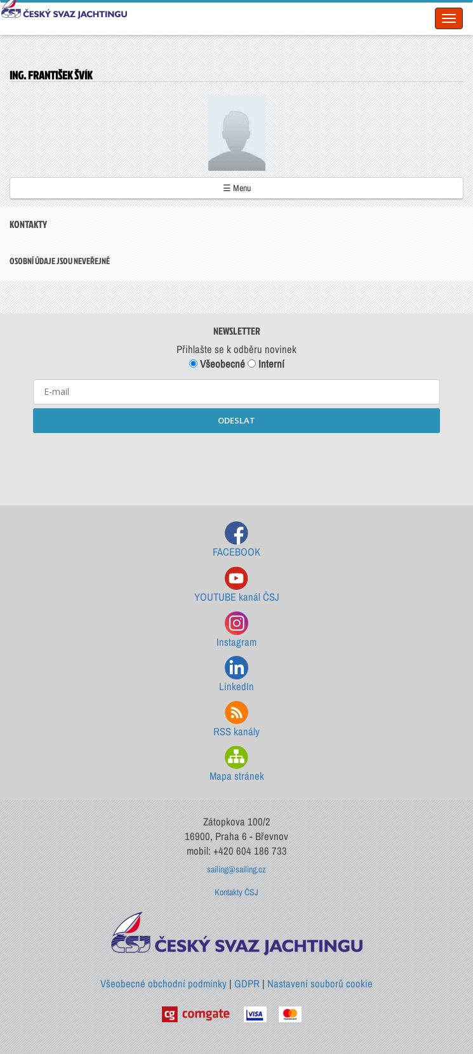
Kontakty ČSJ (236, 892)
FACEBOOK (236, 540)
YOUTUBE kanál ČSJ (236, 585)
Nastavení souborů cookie (320, 984)
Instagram (236, 630)
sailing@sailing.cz (236, 869)
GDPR (247, 984)
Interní (266, 364)
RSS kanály (236, 719)
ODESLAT (236, 420)
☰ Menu (237, 188)
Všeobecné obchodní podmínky (163, 984)
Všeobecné (217, 364)
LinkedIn (236, 674)
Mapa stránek (237, 764)
